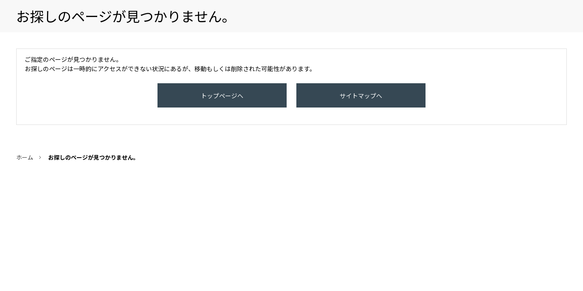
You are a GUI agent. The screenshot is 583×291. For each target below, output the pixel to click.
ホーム (24, 165)
